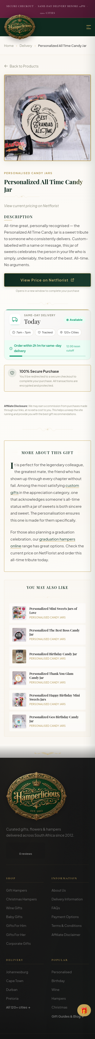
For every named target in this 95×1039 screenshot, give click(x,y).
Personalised (62, 956)
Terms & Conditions (67, 909)
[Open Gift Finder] (84, 1010)
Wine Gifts (14, 892)
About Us (59, 874)
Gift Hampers (16, 874)
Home (9, 46)
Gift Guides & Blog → (68, 1000)
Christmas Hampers (21, 883)
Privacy (44, 1031)
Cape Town (14, 965)
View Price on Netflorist (47, 280)
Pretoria (12, 982)
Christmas (60, 991)
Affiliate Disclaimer (66, 919)
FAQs (56, 892)
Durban (11, 973)
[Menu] (88, 27)
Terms (31, 1031)
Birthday (58, 965)
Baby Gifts (14, 901)
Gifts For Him (16, 909)
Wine (56, 973)
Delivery (26, 46)
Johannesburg (17, 956)
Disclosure (61, 1031)
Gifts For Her (16, 919)
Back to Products (21, 66)
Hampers (59, 982)
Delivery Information (67, 883)
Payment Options (65, 901)
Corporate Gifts (18, 927)
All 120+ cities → (18, 991)
